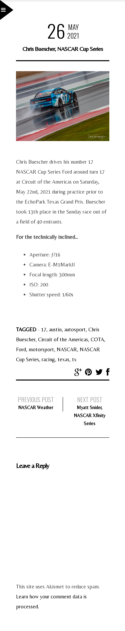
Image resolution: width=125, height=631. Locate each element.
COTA (97, 339)
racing (48, 359)
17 (43, 329)
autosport (75, 329)
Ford (21, 349)
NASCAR (67, 349)
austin (55, 329)
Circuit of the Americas (63, 339)
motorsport (41, 349)
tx (74, 359)
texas (63, 359)
